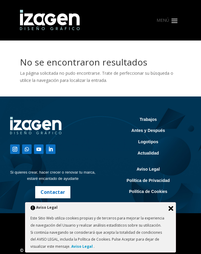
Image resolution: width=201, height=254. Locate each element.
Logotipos (148, 141)
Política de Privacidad (148, 180)
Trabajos (148, 119)
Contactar (53, 192)
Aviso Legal (148, 169)
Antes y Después (148, 130)
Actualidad (148, 153)
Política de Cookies (148, 191)
